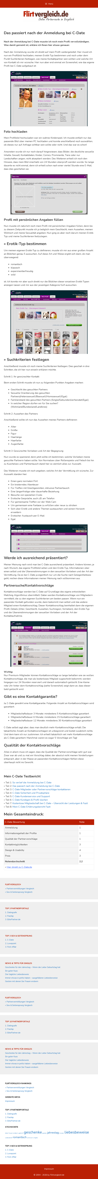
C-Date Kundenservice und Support (31, 796)
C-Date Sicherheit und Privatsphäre (30, 792)
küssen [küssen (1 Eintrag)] (61, 1133)
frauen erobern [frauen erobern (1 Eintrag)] (13, 1133)
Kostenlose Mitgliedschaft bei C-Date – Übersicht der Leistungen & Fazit (50, 803)
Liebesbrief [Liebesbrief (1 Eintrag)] (8, 1138)
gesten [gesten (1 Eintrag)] (44, 1133)
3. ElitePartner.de (12, 919)
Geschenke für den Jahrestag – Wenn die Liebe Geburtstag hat (32, 967)
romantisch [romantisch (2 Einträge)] (20, 1137)
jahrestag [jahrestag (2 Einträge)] (53, 1133)
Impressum (10, 1101)
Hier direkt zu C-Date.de (19, 867)
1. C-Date (9, 940)
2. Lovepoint (10, 943)
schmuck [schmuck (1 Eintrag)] (30, 1138)
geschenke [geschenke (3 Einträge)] (33, 1132)
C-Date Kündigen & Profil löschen (30, 799)
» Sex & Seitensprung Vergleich (18, 892)
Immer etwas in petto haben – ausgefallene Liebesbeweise (31, 978)
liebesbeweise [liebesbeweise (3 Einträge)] (77, 1132)
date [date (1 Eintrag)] (6, 1133)
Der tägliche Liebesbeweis (17, 974)
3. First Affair (10, 947)
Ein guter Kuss (11, 971)
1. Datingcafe (11, 912)
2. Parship (9, 916)
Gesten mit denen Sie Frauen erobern (21, 981)
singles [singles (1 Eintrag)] (35, 1138)
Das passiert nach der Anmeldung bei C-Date (36, 786)
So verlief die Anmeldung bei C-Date (31, 782)
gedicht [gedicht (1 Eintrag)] (21, 1133)
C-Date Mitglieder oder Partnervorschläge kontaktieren (41, 789)
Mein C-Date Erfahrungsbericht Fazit (31, 806)
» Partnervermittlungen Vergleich (19, 888)
